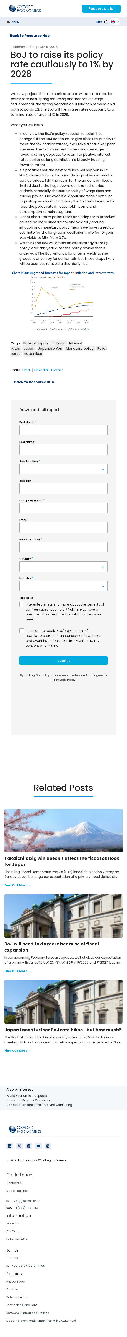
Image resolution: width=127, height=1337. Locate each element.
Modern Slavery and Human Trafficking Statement (41, 1320)
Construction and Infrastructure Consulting (39, 1105)
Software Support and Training (27, 1313)
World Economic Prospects (26, 1096)
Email (26, 369)
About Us (12, 1223)
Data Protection (17, 1297)
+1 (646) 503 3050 (26, 1208)
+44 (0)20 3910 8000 (26, 1201)
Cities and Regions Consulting (28, 1100)
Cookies (12, 1289)
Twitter (57, 369)
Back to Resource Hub (30, 36)
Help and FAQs (16, 1239)
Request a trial (101, 8)
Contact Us (14, 1183)
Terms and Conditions (21, 1305)
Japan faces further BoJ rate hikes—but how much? (63, 1030)
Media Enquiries (17, 1191)
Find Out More (18, 885)
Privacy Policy (15, 1281)
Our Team (13, 1231)
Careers (12, 1258)
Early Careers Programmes (25, 1265)
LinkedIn (41, 369)
